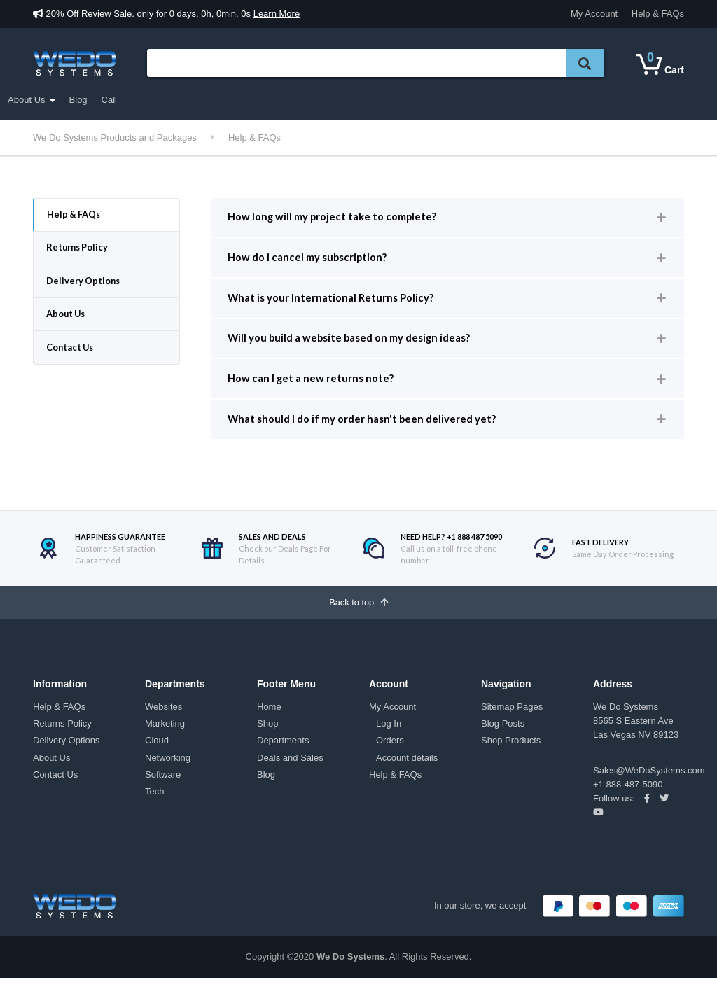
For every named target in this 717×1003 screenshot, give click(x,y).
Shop (267, 748)
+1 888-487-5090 (627, 809)
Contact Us (74, 361)
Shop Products (511, 765)
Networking (167, 782)
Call (514, 99)
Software (163, 799)
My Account (594, 13)
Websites (163, 732)
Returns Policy (81, 252)
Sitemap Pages (512, 732)
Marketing (165, 748)
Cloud (157, 765)
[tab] (447, 219)
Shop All (197, 99)
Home (269, 732)
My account (366, 99)
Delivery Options (87, 289)
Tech (154, 816)
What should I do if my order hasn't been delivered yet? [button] (372, 438)
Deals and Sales (278, 98)
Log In (388, 748)
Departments (73, 100)
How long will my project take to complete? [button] (341, 218)
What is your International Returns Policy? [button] (338, 306)
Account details (407, 782)
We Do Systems (350, 981)
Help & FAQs (658, 13)
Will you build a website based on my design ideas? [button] (360, 350)
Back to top (359, 625)
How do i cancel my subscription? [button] (315, 262)
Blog (484, 99)
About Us (431, 99)
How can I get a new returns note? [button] (316, 394)
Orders (390, 765)
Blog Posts (502, 748)
